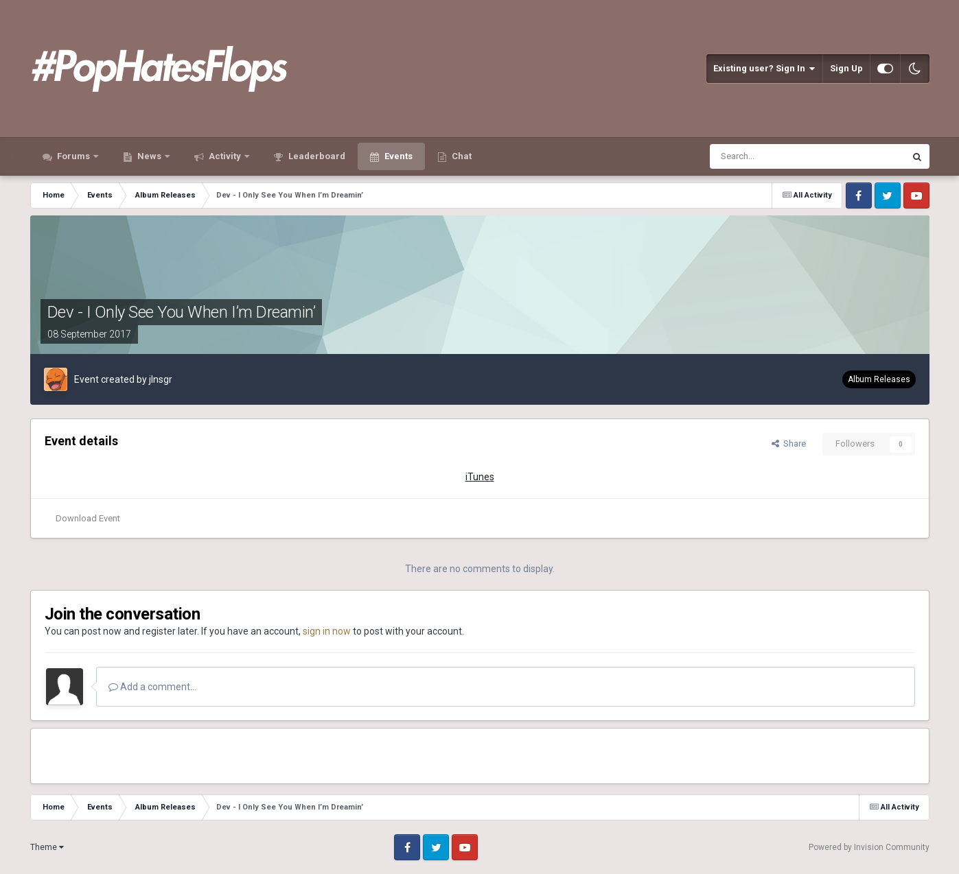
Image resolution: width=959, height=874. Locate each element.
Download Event (88, 518)
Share (789, 443)
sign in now (327, 631)
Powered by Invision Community (869, 847)
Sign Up (846, 68)
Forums (73, 156)
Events (397, 156)
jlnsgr (160, 379)
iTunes (479, 476)
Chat (461, 156)
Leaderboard (315, 156)
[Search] (774, 156)
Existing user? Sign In (764, 68)
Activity (225, 156)
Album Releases (879, 379)
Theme (47, 847)
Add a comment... (152, 686)
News (149, 156)
